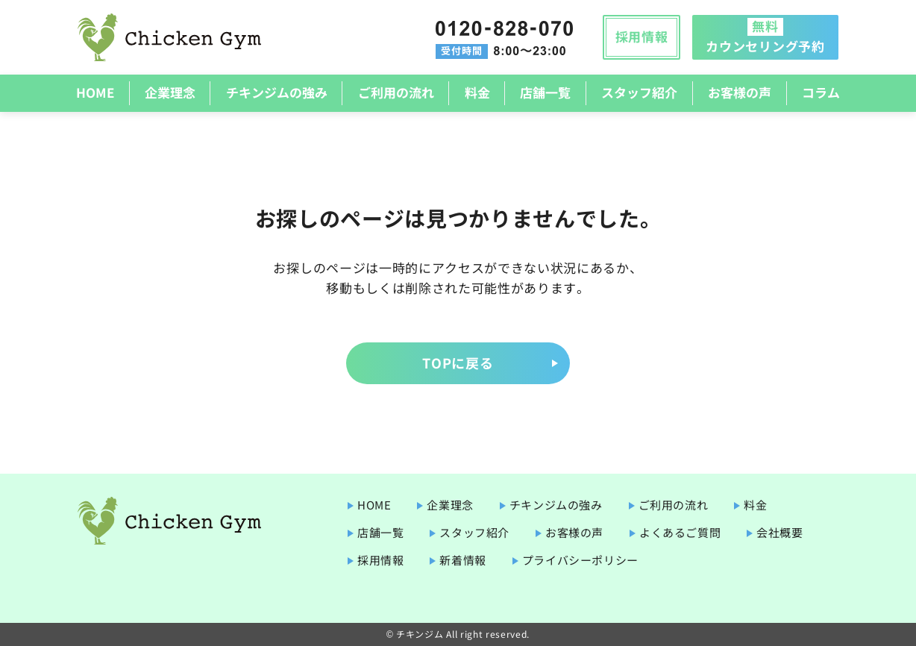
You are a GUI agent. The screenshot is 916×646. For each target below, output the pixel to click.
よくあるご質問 (680, 532)
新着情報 (462, 560)
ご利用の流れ (396, 92)
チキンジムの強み (276, 92)
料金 (477, 92)
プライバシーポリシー (580, 560)
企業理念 (170, 92)
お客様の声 (739, 92)
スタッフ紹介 (639, 92)
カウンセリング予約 (765, 35)
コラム (821, 92)
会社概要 (779, 532)
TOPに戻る (457, 362)
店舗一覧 (545, 92)
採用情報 (641, 36)
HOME (95, 92)
